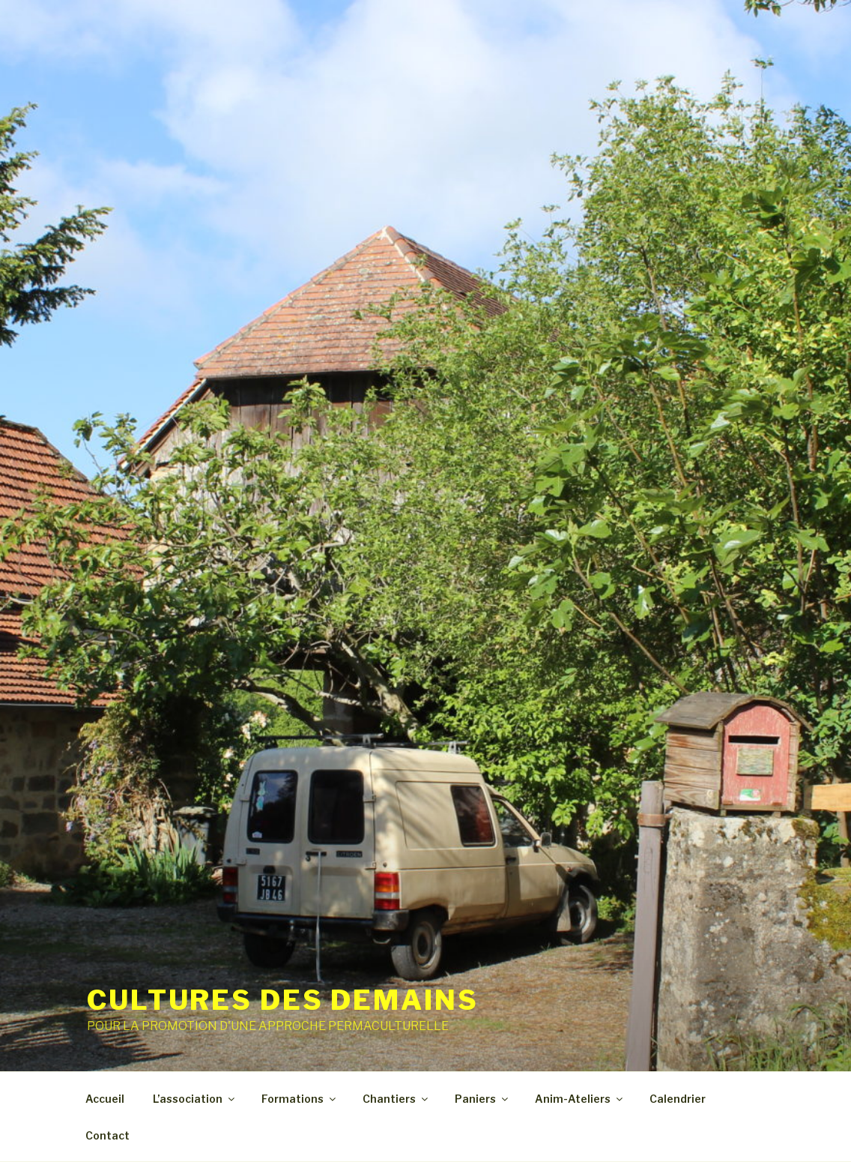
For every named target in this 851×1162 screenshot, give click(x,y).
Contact (107, 1135)
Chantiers (396, 1098)
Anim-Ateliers (580, 1098)
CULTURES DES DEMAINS (283, 1000)
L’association (195, 1098)
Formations (299, 1098)
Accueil (104, 1098)
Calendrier (677, 1098)
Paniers (482, 1098)
